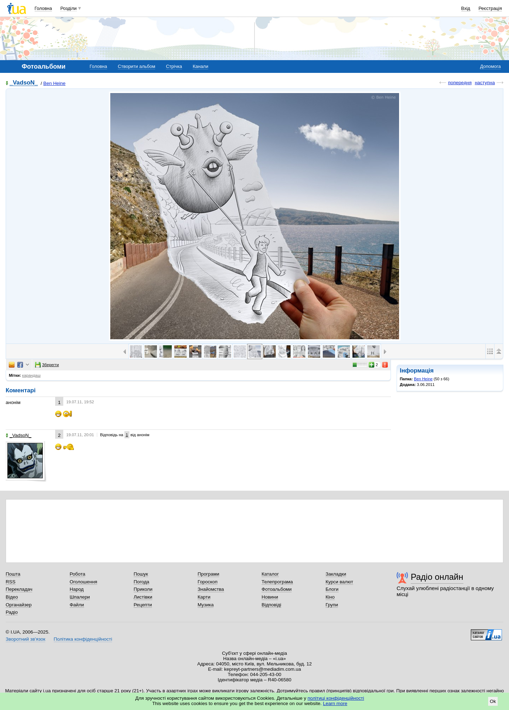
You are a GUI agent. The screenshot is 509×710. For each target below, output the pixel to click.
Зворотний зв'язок (25, 639)
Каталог (270, 574)
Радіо (12, 612)
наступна (485, 82)
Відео (12, 597)
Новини (270, 597)
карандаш (31, 375)
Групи (332, 604)
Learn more (335, 703)
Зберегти (47, 365)
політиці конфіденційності (336, 698)
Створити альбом (136, 66)
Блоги (332, 589)
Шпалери (80, 597)
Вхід (465, 8)
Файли (77, 604)
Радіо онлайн (437, 577)
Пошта (13, 574)
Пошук (141, 574)
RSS (11, 581)
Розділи (68, 8)
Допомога (490, 66)
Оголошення (83, 581)
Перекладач (19, 589)
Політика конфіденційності (83, 639)
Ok (493, 701)
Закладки (336, 574)
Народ (77, 589)
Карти (204, 597)
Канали (200, 66)
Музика (205, 604)
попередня (460, 82)
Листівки (143, 597)
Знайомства (211, 589)
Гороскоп (207, 581)
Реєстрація (490, 8)
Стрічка (174, 66)
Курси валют (339, 581)
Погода (141, 581)
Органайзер (18, 604)
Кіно (330, 597)
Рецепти (143, 604)
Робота (77, 574)
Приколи (143, 589)
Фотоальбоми (277, 589)
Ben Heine (54, 83)
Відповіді (271, 604)
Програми (208, 574)
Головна (43, 8)
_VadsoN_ (24, 83)
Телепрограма (277, 581)
